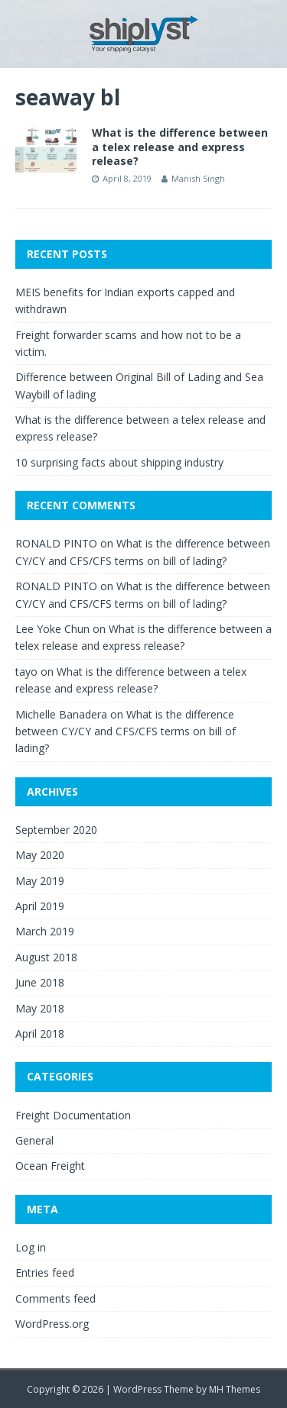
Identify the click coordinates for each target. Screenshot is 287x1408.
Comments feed (55, 1298)
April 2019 (39, 906)
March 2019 (44, 931)
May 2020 (39, 855)
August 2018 (46, 957)
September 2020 (56, 829)
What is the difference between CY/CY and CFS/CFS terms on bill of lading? (125, 731)
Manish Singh (198, 178)
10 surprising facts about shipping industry (119, 462)
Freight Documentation (73, 1115)
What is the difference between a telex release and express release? (180, 146)
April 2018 (39, 1033)
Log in (30, 1247)
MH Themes (234, 1389)
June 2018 (39, 982)
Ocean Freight (50, 1165)
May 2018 (39, 1008)
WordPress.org (52, 1323)
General (34, 1140)
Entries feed (44, 1272)
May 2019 (39, 881)
